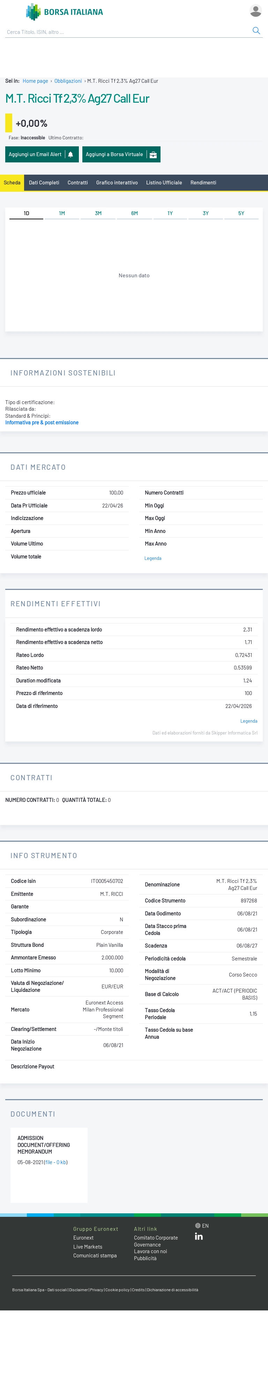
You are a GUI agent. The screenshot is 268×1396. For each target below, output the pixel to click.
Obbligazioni (68, 81)
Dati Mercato (38, 466)
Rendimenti (203, 182)
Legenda (153, 558)
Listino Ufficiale (164, 182)
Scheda (12, 182)
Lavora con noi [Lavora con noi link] (150, 1251)
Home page (35, 81)
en (205, 1225)
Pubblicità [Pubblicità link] (145, 1258)
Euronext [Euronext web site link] (83, 1237)
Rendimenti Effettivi (55, 603)
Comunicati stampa (95, 1255)
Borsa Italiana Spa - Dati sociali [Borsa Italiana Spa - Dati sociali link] (39, 1289)
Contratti (78, 182)
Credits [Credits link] (138, 1289)
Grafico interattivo (117, 182)
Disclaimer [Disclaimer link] (78, 1289)
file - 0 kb (55, 1162)
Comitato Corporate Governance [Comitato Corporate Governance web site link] (156, 1241)
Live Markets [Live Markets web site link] (87, 1246)
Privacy (96, 1289)
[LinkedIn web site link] (199, 1238)
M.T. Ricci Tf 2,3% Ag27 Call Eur (77, 97)
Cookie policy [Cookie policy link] (117, 1289)
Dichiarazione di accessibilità (172, 1289)
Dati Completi (44, 182)
